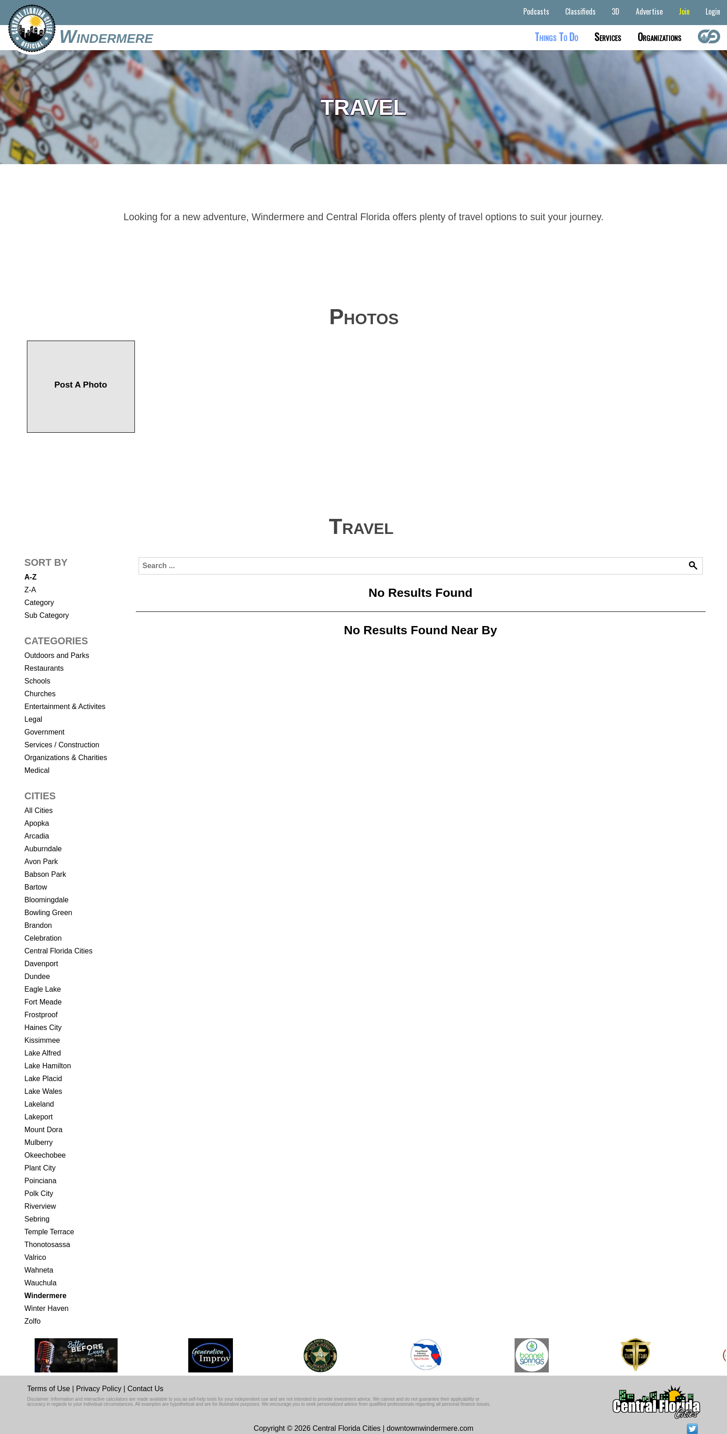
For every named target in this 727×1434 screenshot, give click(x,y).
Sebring (37, 1219)
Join (684, 11)
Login (713, 11)
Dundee (37, 976)
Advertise (649, 11)
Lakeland (39, 1104)
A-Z (31, 577)
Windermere (106, 36)
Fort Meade (43, 1002)
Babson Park (46, 874)
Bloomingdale (47, 900)
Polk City (39, 1193)
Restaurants (44, 668)
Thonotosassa (48, 1244)
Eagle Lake (43, 989)
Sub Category (47, 615)
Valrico (35, 1257)
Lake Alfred (43, 1053)
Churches (40, 694)
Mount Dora (44, 1130)
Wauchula (41, 1283)
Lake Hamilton (48, 1066)
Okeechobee (45, 1155)
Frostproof (41, 1015)
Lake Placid (43, 1078)
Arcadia (37, 836)
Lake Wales (43, 1091)
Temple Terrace (49, 1232)
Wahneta (39, 1270)
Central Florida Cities (59, 951)
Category (39, 602)
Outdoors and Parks (57, 655)
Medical (37, 770)
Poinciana (41, 1181)
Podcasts (536, 11)
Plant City (40, 1168)
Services (607, 36)
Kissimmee (42, 1040)
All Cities (39, 810)
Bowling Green (48, 912)
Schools (38, 681)
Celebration (43, 938)
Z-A (30, 590)
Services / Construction (62, 745)
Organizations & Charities (66, 757)
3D (615, 11)
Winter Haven (47, 1308)
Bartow (36, 887)
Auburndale (43, 849)
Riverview (40, 1206)
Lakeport (39, 1117)
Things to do (556, 36)
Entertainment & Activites (65, 706)
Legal (33, 719)
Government (45, 732)
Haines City (43, 1027)
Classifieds (580, 11)
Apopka (37, 823)
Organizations (659, 36)
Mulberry (39, 1142)
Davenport (41, 964)
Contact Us (145, 1389)
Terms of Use (48, 1389)
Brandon (38, 925)
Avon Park (41, 861)
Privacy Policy (99, 1389)
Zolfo (33, 1321)
